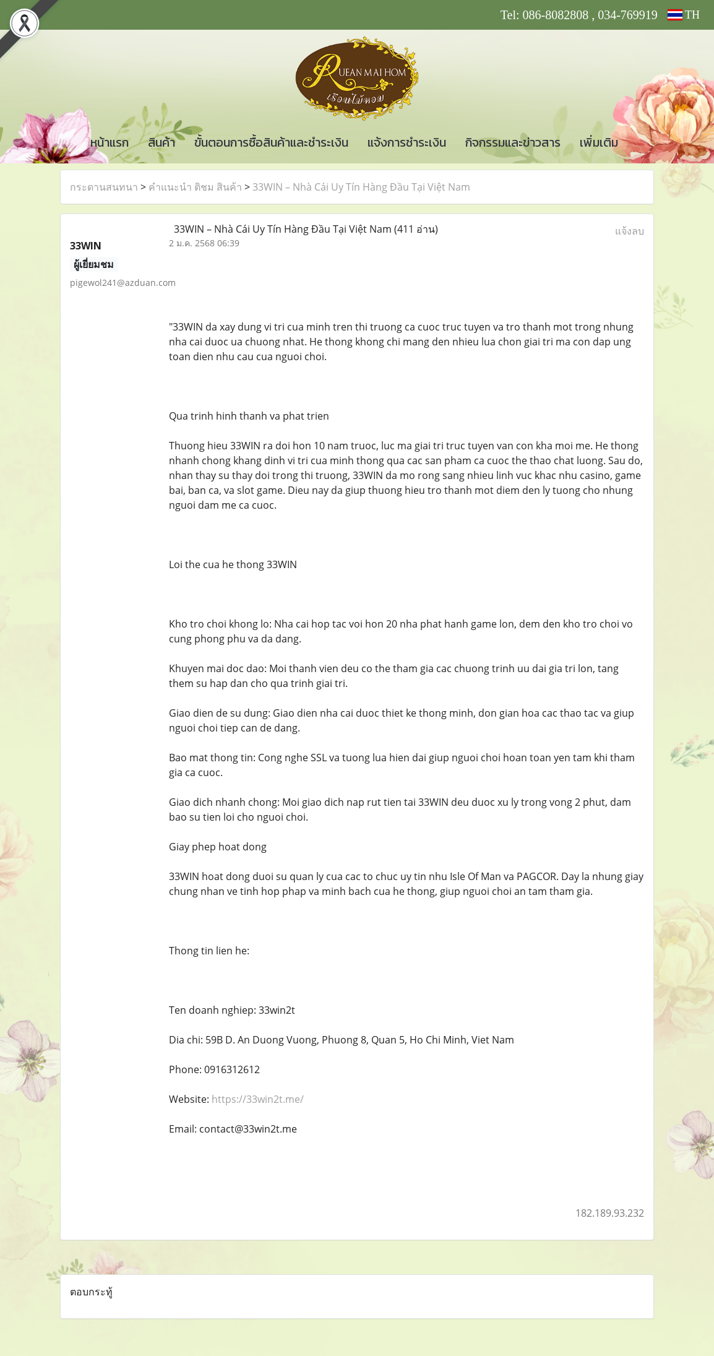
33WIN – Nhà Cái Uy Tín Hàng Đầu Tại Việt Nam (361, 187)
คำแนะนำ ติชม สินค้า (195, 187)
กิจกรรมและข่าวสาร (513, 142)
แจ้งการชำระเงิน (407, 142)
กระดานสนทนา (104, 187)
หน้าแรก (109, 142)
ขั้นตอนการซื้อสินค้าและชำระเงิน (271, 142)
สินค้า (161, 142)
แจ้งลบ (629, 231)
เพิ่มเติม (599, 142)
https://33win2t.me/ (258, 1099)
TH (684, 15)
